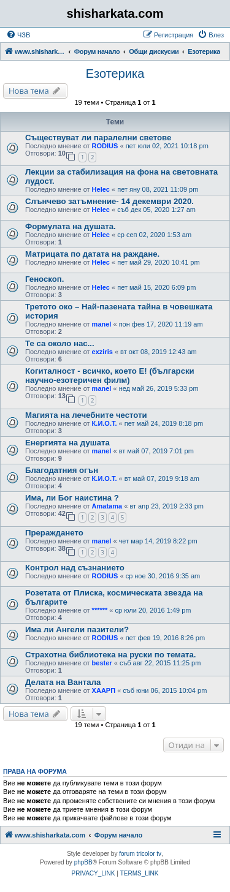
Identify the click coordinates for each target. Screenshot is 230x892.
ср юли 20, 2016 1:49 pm (153, 610)
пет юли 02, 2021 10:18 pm (167, 145)
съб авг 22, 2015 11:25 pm (160, 663)
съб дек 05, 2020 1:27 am (156, 209)
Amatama (107, 506)
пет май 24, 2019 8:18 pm (164, 423)
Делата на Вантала (63, 682)
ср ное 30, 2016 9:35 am (163, 576)
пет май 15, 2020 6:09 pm (156, 287)
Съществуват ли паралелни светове (98, 137)
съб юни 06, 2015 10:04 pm (165, 690)
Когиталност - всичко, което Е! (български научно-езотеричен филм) (109, 375)
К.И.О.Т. (104, 423)
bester (102, 663)
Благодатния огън (61, 470)
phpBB (83, 862)
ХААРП (103, 690)
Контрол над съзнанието (75, 567)
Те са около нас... (59, 343)
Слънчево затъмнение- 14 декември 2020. (109, 201)
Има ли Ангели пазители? (77, 629)
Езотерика (115, 73)
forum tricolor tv (140, 853)
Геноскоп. (44, 279)
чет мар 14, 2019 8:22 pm (158, 541)
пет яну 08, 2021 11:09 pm (157, 189)
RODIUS (105, 145)
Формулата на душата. (70, 226)
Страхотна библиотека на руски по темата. (110, 654)
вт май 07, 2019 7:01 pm (156, 451)
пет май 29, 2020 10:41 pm (158, 262)
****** (100, 610)
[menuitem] (18, 35)
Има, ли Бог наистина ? (72, 497)
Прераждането (54, 532)
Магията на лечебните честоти (86, 415)
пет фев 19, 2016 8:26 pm (165, 637)
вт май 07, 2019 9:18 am (162, 478)
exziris (102, 351)
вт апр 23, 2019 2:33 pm (166, 506)
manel (102, 324)
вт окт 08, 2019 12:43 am (158, 351)
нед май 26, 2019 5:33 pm (159, 388)
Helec (101, 189)
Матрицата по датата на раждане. (92, 254)
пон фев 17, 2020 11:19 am (161, 324)
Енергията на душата (67, 442)
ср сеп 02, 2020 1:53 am (154, 234)
